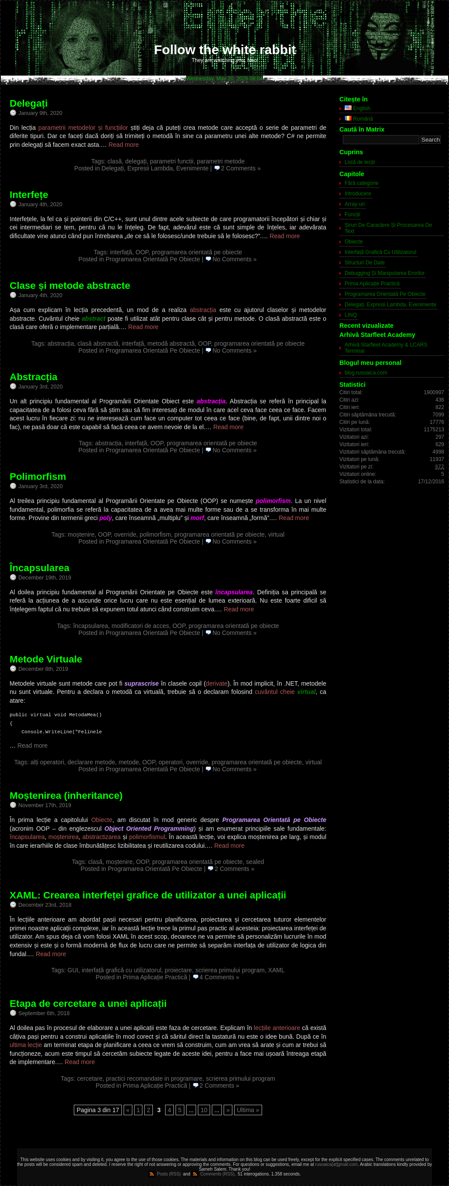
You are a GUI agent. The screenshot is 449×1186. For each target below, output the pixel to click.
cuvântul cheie (274, 691)
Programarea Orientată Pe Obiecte (153, 259)
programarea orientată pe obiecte (197, 252)
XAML (276, 970)
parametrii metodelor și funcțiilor (83, 127)
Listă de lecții (360, 162)
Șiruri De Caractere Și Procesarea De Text (388, 228)
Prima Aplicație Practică (155, 977)
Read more (123, 144)
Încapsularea (39, 567)
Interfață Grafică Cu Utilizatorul (380, 252)
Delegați (29, 103)
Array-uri (355, 204)
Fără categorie (361, 183)
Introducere (358, 194)
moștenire (81, 534)
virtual (276, 534)
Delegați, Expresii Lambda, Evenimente (154, 168)
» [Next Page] (228, 1109)
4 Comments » (219, 977)
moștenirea (63, 836)
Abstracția (34, 376)
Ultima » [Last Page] (248, 1109)
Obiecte (101, 819)
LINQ (351, 315)
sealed (255, 861)
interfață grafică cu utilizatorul (121, 970)
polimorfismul (147, 836)
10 (203, 1109)
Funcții (352, 215)
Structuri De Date (365, 263)
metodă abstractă (171, 343)
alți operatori (47, 762)
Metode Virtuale (46, 659)
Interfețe (29, 194)
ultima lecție (26, 1044)
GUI (73, 970)
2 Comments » (241, 168)
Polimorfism (38, 476)
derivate (217, 683)
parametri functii (171, 161)
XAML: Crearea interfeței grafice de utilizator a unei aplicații (148, 895)
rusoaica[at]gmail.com (336, 1164)
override (125, 534)
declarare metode (91, 762)
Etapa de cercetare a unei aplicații (88, 1003)
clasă (114, 161)
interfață (121, 252)
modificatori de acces (140, 625)
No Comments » (234, 259)
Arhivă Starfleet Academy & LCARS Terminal (386, 348)
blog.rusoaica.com (366, 373)
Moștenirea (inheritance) (66, 795)
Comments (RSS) (217, 1174)
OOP (141, 252)
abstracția (203, 309)
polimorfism (155, 534)
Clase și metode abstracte (70, 285)
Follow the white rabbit (225, 49)
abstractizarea (101, 836)
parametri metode (221, 161)
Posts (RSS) (169, 1174)
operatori (171, 762)
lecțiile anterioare (277, 1027)
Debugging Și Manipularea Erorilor (385, 273)
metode (128, 762)
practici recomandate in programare (154, 1078)
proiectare (178, 970)
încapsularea (90, 625)
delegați (135, 161)
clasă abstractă (97, 343)
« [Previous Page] (128, 1109)
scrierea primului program (230, 970)
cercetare (89, 1078)
